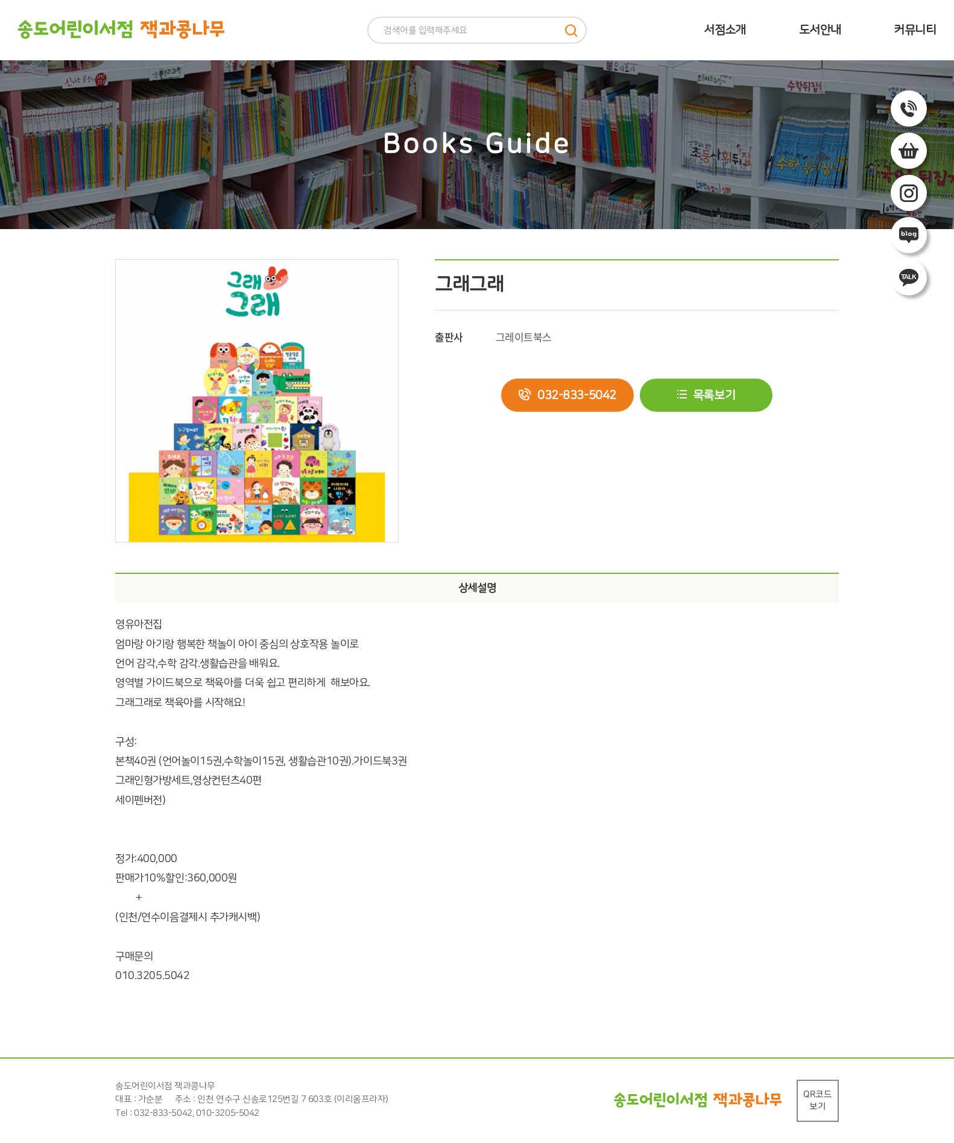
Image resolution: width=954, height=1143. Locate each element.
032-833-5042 (576, 395)
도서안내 (820, 30)
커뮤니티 (915, 30)
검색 (571, 30)
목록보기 (714, 395)
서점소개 (725, 30)
